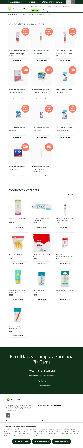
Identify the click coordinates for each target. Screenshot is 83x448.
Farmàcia (34, 6)
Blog (49, 6)
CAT (68, 2)
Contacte (66, 6)
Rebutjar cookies (61, 441)
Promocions (35, 10)
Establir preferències (41, 441)
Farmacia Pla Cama (15, 14)
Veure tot (71, 194)
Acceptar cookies (21, 441)
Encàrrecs (57, 6)
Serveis (42, 6)
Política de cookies (42, 436)
